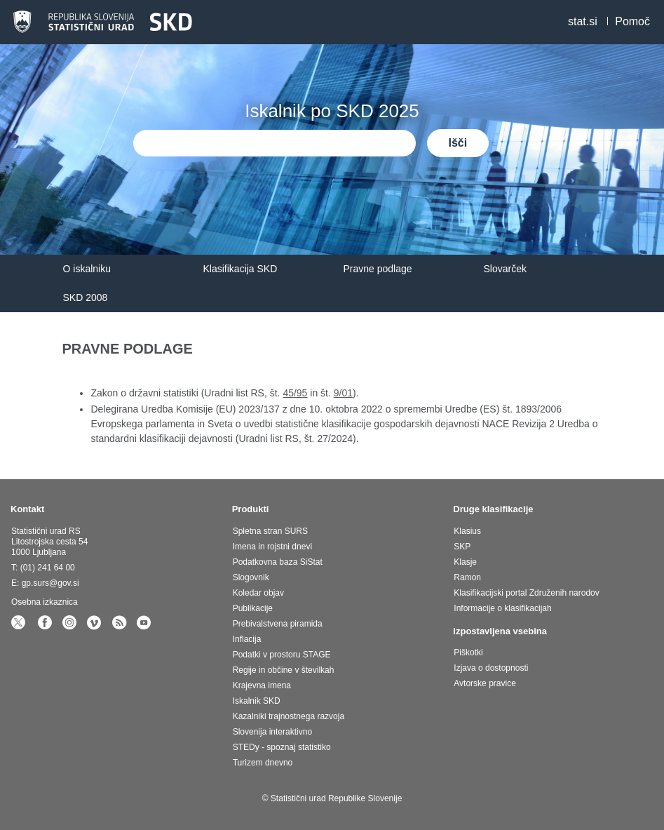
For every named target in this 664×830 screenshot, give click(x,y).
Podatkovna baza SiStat (278, 562)
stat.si (582, 21)
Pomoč (632, 21)
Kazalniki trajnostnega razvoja (288, 716)
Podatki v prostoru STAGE (282, 655)
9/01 (343, 393)
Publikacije (253, 608)
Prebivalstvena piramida (278, 624)
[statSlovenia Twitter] (20, 626)
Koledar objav (258, 593)
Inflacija (247, 639)
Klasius (467, 531)
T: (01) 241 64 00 (43, 568)
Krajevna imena (262, 685)
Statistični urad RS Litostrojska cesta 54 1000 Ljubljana (49, 541)
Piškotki (468, 652)
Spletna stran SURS (270, 531)
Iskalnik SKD (256, 701)
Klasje (465, 562)
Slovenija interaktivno (272, 732)
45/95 (295, 393)
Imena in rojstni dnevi (272, 546)
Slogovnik (251, 577)
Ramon (467, 577)
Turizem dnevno (263, 763)
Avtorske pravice (484, 683)
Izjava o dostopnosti (491, 668)
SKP (462, 546)
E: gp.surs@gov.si (45, 583)
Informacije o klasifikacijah (502, 608)
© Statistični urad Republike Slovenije (332, 798)
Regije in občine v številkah (283, 670)
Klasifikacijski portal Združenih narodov (526, 593)
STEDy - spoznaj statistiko (282, 747)
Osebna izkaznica (44, 602)
